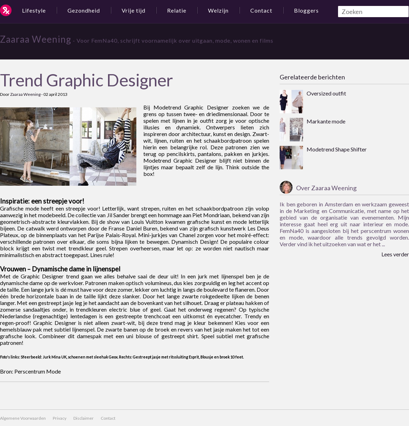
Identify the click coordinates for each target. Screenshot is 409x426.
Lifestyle (34, 10)
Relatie (176, 10)
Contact (261, 10)
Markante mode (326, 121)
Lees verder (395, 254)
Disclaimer (83, 418)
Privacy (59, 418)
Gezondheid (83, 10)
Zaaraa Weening (35, 39)
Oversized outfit (326, 93)
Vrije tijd (133, 10)
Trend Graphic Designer (86, 80)
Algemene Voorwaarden (23, 418)
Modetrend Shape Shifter (337, 149)
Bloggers (306, 10)
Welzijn (218, 10)
